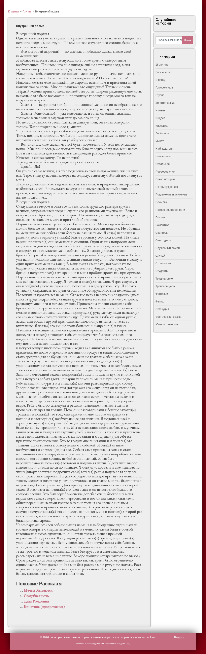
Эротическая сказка (168, 316)
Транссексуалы (165, 286)
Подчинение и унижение (171, 194)
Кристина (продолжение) (44, 607)
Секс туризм (164, 240)
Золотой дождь (165, 102)
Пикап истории (165, 179)
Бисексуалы (163, 72)
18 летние (162, 64)
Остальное (163, 164)
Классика (162, 125)
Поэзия (160, 217)
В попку (160, 79)
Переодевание (165, 171)
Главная (13, 11)
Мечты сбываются (38, 591)
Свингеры (162, 232)
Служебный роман (168, 248)
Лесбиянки (162, 133)
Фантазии (162, 293)
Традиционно (164, 278)
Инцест (160, 118)
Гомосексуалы (165, 87)
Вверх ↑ (179, 637)
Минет (160, 141)
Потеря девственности (170, 209)
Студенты (162, 270)
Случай (160, 255)
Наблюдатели (164, 148)
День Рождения (36, 602)
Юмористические (167, 324)
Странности (163, 263)
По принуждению (167, 186)
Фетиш (160, 301)
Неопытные (163, 156)
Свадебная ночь (36, 596)
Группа (27, 11)
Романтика (163, 225)
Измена (160, 110)
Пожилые (162, 202)
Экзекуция (162, 309)
